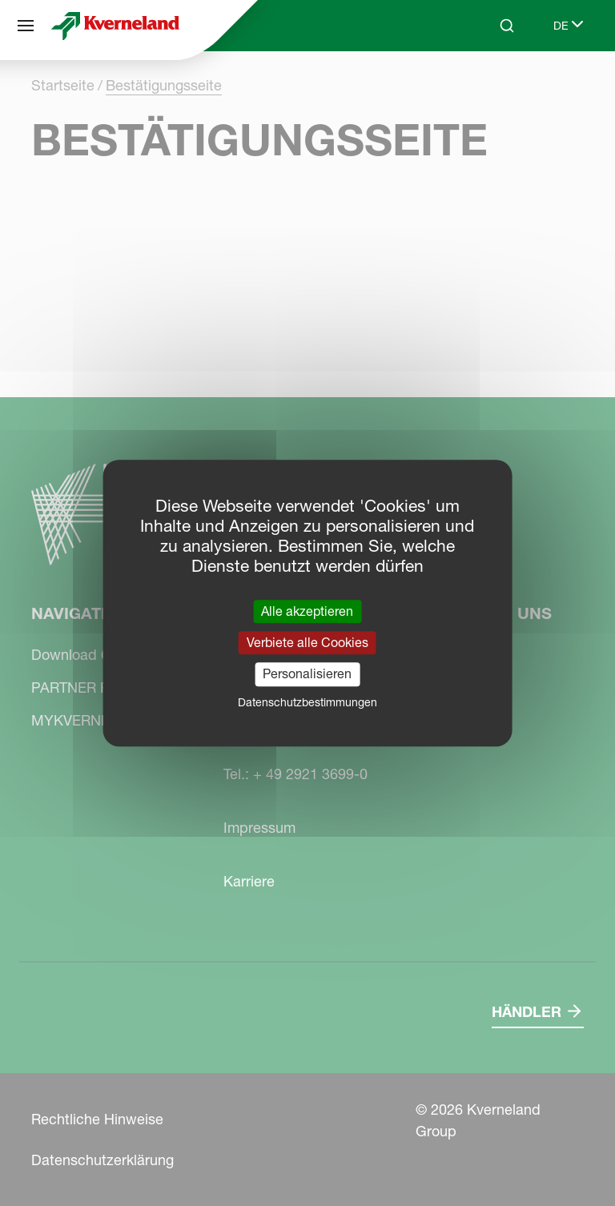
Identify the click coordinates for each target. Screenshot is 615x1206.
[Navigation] (25, 25)
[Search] (506, 25)
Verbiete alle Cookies (307, 642)
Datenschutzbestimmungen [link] (307, 702)
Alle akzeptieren (307, 611)
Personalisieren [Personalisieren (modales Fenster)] (307, 674)
